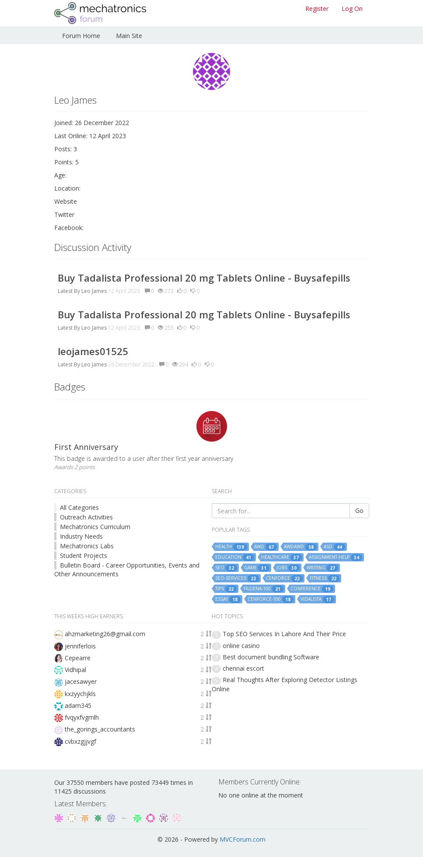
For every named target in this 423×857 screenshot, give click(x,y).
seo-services (237, 578)
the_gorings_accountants (100, 729)
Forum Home (81, 35)
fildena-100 (263, 588)
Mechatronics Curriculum (95, 527)
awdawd (300, 546)
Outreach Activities (86, 517)
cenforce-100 (271, 599)
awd (265, 546)
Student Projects (83, 555)
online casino (241, 645)
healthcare (281, 557)
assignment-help (335, 557)
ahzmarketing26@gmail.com (105, 634)
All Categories (79, 507)
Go (359, 510)
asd (334, 546)
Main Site (129, 35)
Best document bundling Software (271, 657)
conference (311, 588)
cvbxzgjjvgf (80, 741)
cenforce (284, 578)
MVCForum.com (243, 839)
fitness (324, 578)
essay (228, 599)
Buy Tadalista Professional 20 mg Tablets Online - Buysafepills (204, 277)
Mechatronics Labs (87, 546)
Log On (352, 8)
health (231, 546)
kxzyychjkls (80, 694)
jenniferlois (80, 646)
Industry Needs (81, 536)
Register (317, 8)
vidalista (317, 599)
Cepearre (78, 658)
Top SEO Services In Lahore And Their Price (284, 634)
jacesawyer (81, 681)
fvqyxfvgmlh (82, 717)
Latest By (69, 291)
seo (226, 567)
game (256, 567)
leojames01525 (93, 351)
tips (226, 588)
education (234, 557)
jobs (288, 567)
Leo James (94, 291)
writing (322, 567)
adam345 (78, 705)
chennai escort (243, 668)
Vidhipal (75, 669)
